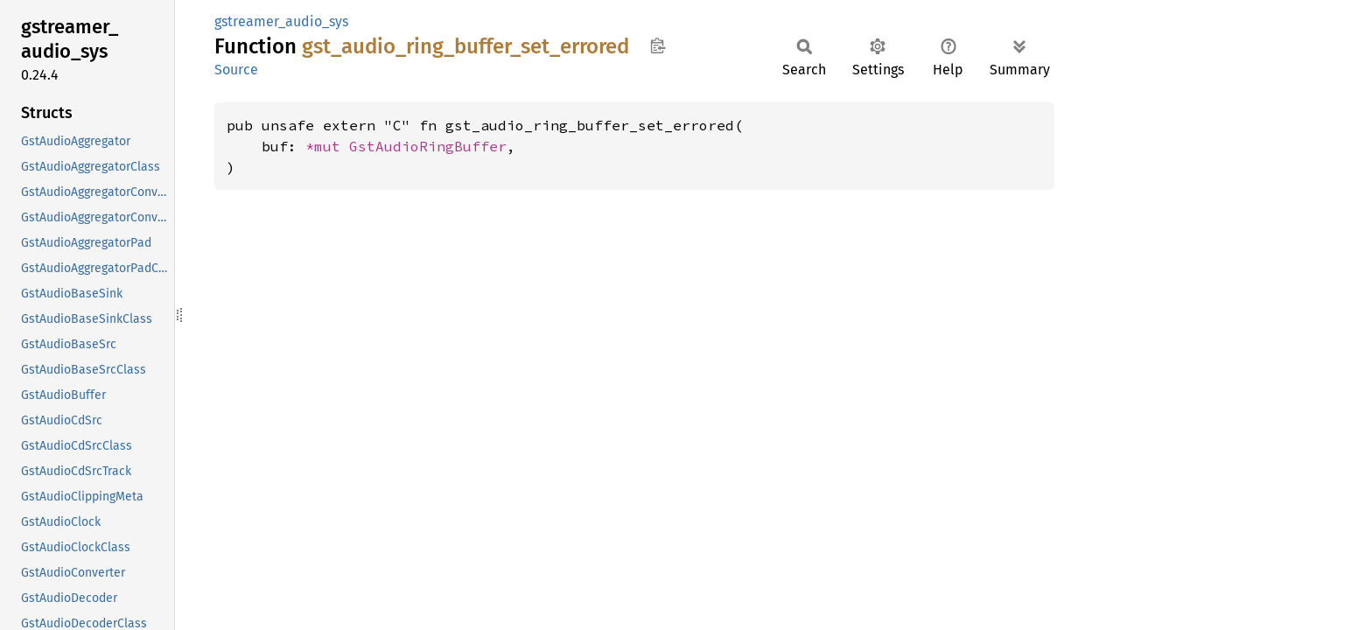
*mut (327, 146)
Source (236, 69)
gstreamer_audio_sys (281, 21)
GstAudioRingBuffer (428, 146)
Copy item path (657, 45)
